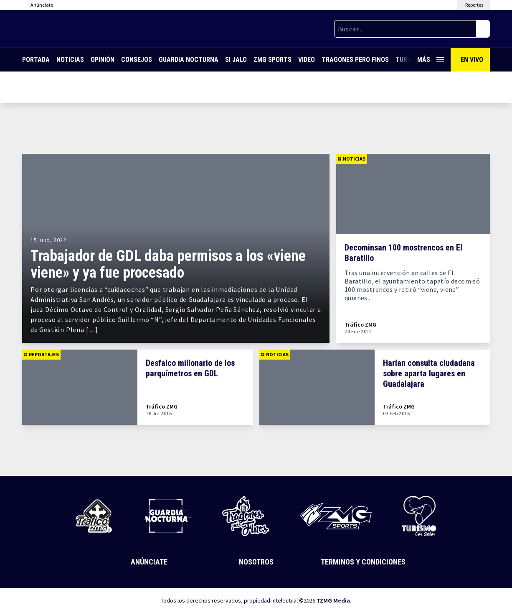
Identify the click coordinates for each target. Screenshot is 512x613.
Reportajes (41, 354)
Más (430, 60)
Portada (36, 60)
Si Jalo (236, 60)
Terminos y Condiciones (363, 561)
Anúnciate (149, 561)
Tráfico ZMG (360, 324)
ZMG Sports (272, 60)
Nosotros (256, 561)
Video (306, 60)
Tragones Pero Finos (355, 60)
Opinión (102, 60)
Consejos (136, 60)
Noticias (70, 60)
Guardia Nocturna (188, 60)
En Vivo (472, 60)
